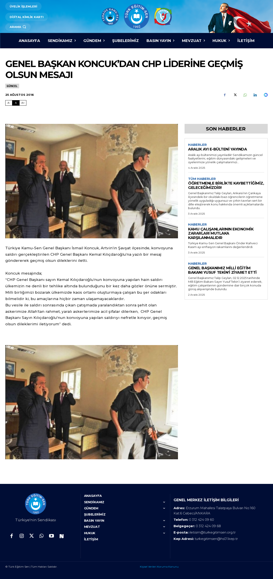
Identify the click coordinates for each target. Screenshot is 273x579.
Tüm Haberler (202, 179)
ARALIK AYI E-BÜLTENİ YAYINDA (217, 149)
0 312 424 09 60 (201, 519)
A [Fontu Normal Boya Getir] (16, 102)
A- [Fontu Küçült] (8, 102)
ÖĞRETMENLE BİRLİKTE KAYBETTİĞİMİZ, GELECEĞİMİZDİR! (226, 185)
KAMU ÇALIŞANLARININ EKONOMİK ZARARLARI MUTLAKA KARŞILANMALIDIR (220, 233)
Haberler (197, 145)
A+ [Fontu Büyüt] (23, 102)
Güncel (12, 86)
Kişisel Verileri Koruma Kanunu (159, 566)
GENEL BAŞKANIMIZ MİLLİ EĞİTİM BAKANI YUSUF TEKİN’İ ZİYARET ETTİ (222, 270)
